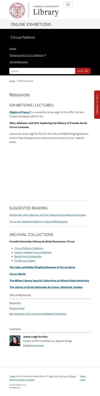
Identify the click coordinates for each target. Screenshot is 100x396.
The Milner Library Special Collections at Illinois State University (49, 280)
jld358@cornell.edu (33, 345)
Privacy (72, 376)
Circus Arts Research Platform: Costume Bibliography (38, 221)
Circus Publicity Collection (28, 248)
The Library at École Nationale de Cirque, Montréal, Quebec (46, 287)
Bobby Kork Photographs (28, 256)
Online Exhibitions (31, 24)
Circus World (17, 274)
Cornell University (17, 10)
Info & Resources (18, 62)
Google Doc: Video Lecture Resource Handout (47, 215)
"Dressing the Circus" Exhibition (26, 55)
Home (12, 48)
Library (45, 10)
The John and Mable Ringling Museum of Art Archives (42, 267)
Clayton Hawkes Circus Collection (32, 252)
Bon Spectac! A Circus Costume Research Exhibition (38, 313)
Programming (16, 308)
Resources (15, 303)
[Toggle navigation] (68, 4)
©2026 (12, 376)
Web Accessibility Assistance (22, 379)
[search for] (42, 71)
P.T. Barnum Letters (24, 260)
